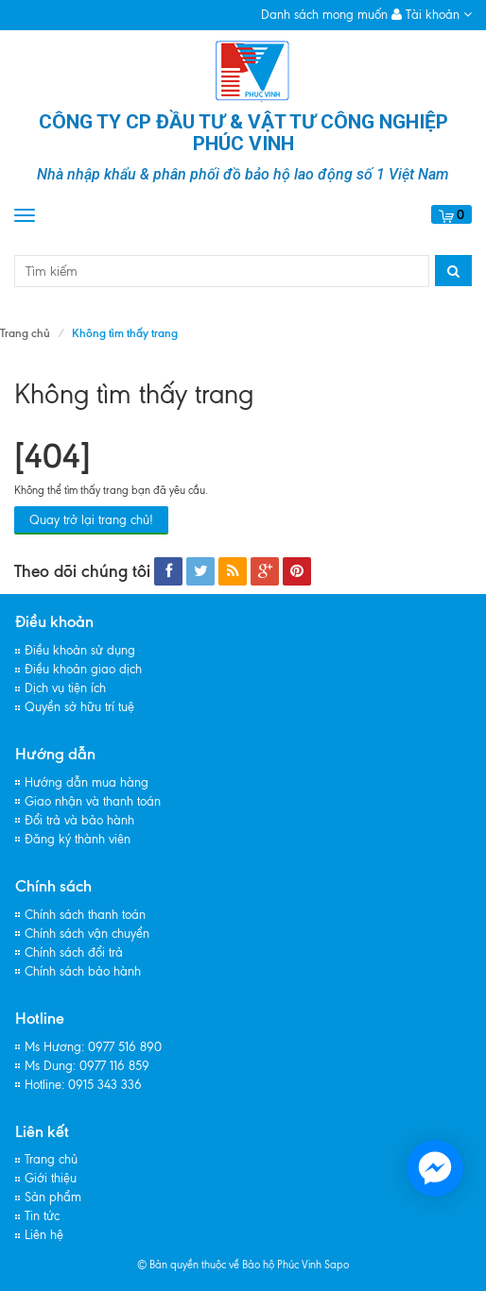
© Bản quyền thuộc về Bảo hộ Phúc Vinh (229, 1264)
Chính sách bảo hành (83, 971)
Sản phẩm (53, 1197)
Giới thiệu (51, 1178)
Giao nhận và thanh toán (93, 801)
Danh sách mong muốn (324, 15)
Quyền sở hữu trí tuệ (79, 707)
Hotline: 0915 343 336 (83, 1085)
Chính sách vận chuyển (87, 933)
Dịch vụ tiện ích (65, 688)
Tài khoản (431, 15)
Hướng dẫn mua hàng (86, 782)
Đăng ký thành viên (77, 839)
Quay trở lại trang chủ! (91, 520)
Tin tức (42, 1216)
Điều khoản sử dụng (80, 650)
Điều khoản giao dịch (83, 669)
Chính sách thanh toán (85, 915)
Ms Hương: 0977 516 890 (93, 1047)
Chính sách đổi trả (74, 952)
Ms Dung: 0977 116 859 (87, 1066)
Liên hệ (44, 1235)
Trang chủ (25, 333)
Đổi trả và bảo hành (79, 820)
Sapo (336, 1264)
